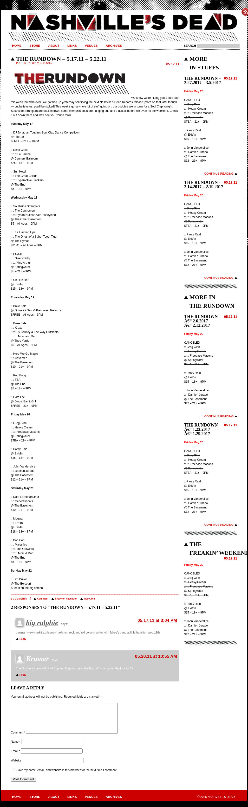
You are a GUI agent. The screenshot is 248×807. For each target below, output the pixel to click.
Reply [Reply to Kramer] (23, 675)
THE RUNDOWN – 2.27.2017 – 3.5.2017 (202, 80)
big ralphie (42, 623)
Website (16, 766)
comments (20, 598)
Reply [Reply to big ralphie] (23, 639)
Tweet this (89, 598)
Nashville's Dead (124, 22)
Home (16, 45)
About (53, 45)
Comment (42, 598)
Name (15, 747)
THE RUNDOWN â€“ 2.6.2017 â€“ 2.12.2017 (201, 321)
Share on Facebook (66, 598)
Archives (114, 45)
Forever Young (41, 63)
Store (34, 45)
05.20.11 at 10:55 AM (156, 656)
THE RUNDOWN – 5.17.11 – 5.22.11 (61, 59)
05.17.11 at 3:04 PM (157, 620)
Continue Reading (219, 173)
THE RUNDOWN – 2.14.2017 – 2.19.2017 (203, 184)
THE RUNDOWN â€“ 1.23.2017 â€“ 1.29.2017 (201, 429)
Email (15, 757)
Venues (91, 45)
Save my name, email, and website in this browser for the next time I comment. (66, 776)
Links (72, 45)
